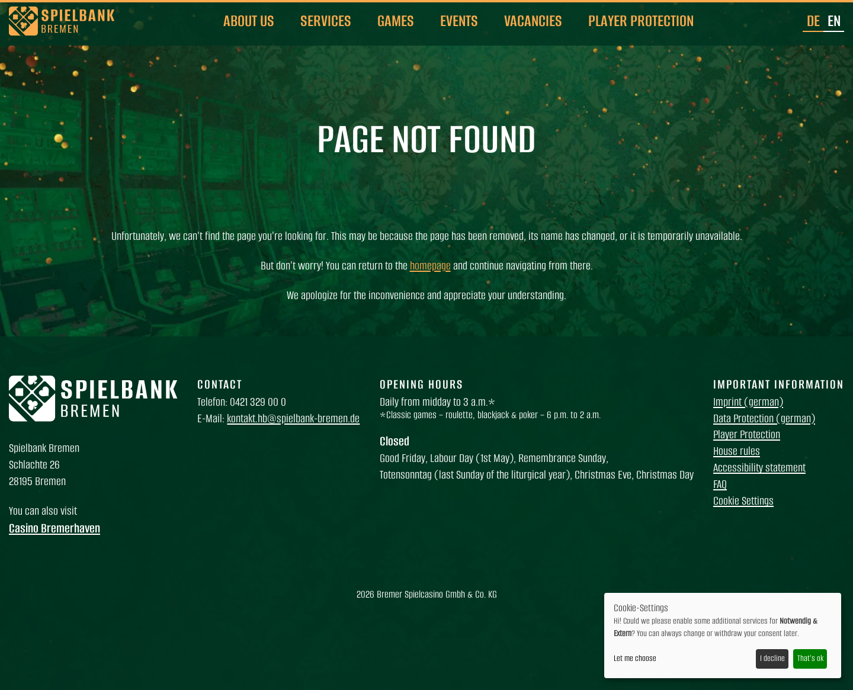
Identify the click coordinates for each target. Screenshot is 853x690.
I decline (772, 658)
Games (395, 20)
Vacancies (533, 20)
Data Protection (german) (764, 418)
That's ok (810, 658)
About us (248, 20)
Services (325, 20)
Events (459, 20)
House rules (736, 451)
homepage (430, 266)
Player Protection (641, 20)
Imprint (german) (748, 402)
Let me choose (635, 658)
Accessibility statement (759, 468)
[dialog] (722, 635)
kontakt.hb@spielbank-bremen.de (293, 418)
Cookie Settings (743, 501)
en (834, 21)
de (813, 21)
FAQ (720, 484)
